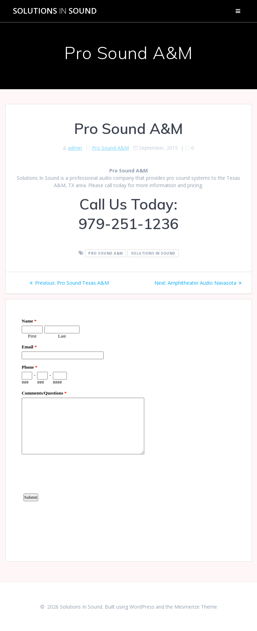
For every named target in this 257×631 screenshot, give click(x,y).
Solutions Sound (55, 11)
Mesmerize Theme (195, 606)
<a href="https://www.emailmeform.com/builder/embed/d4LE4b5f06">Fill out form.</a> (128, 429)
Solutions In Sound (153, 253)
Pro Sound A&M (110, 147)
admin (75, 147)
